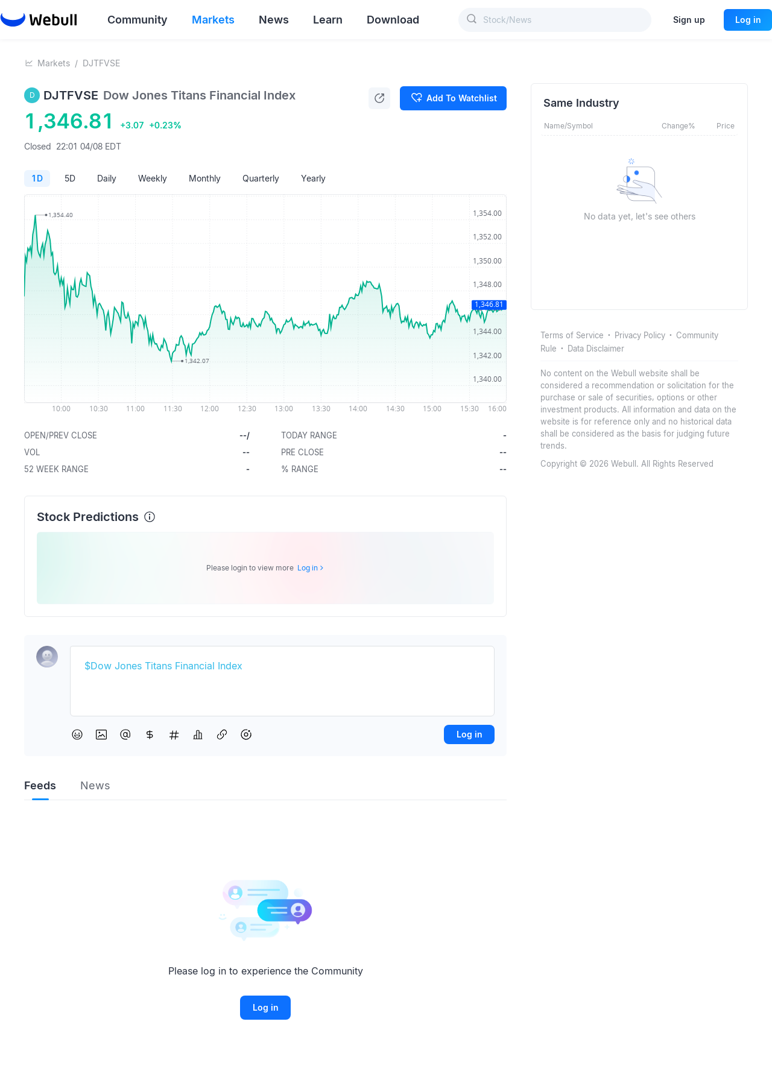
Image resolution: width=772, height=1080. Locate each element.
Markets (53, 63)
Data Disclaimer (596, 348)
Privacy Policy (640, 335)
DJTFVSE (101, 63)
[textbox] (282, 666)
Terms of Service (572, 335)
